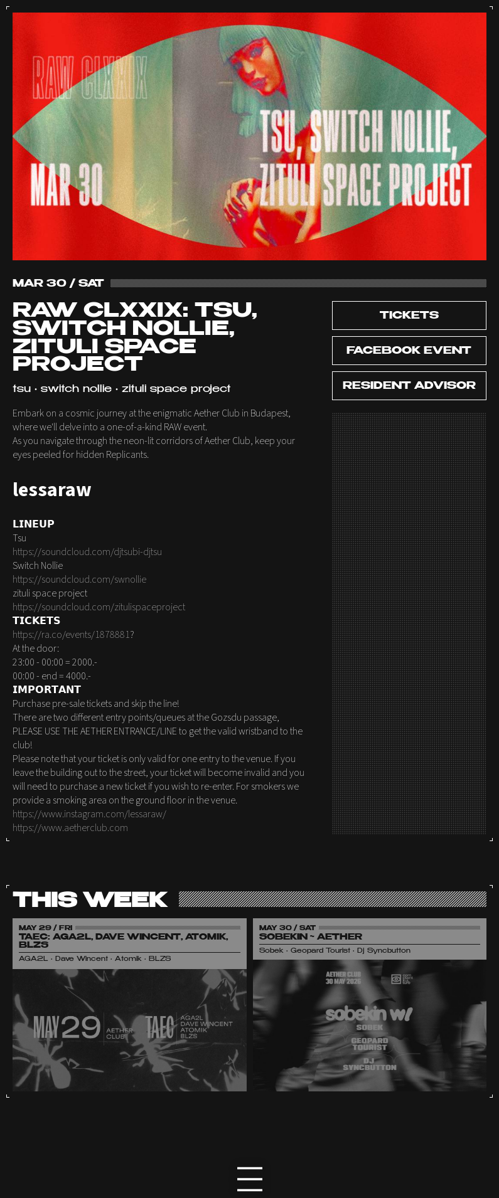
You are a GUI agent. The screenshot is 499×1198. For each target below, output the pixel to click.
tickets (409, 316)
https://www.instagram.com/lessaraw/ (89, 814)
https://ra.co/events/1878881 (71, 635)
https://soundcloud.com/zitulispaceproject (99, 607)
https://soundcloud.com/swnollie (79, 579)
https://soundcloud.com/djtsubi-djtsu (87, 552)
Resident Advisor (409, 386)
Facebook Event (408, 351)
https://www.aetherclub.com (70, 828)
